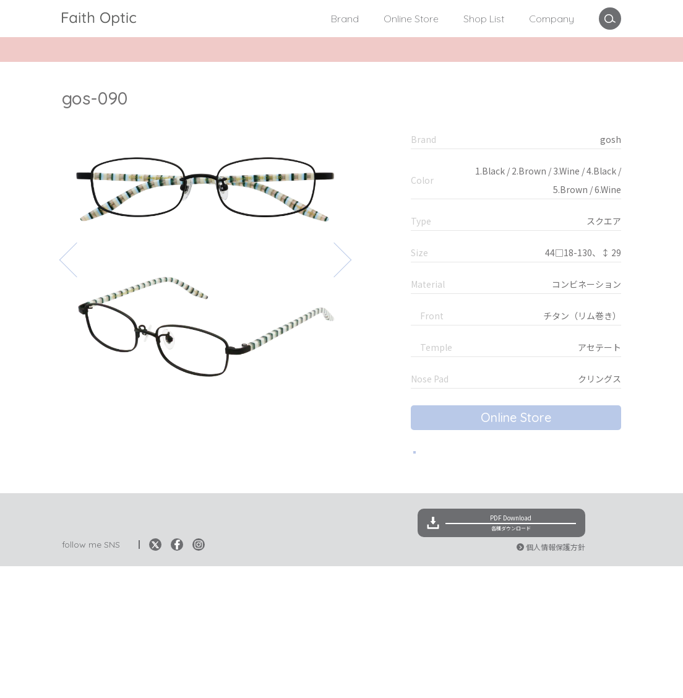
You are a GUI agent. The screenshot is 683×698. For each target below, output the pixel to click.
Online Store (411, 19)
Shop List (483, 19)
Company (551, 19)
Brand (345, 19)
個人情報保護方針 (555, 678)
